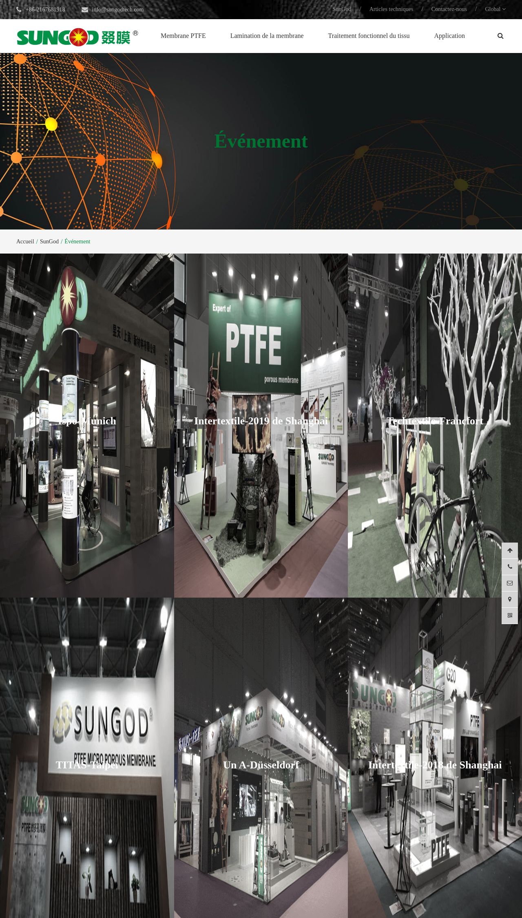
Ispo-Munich (87, 410)
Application (449, 35)
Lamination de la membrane (267, 35)
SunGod (341, 9)
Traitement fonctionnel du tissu (369, 35)
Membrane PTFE (183, 35)
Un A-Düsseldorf (261, 732)
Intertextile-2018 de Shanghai (435, 732)
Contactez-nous (449, 9)
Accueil (25, 241)
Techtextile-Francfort (435, 410)
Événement (77, 241)
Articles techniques (391, 9)
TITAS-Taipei (87, 732)
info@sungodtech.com (118, 10)
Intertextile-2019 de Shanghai (261, 410)
